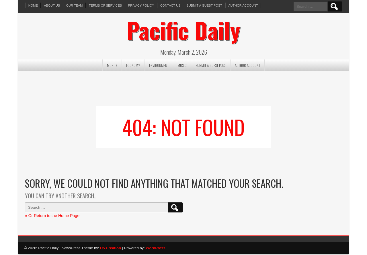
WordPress (155, 249)
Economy (133, 66)
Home (33, 5)
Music (182, 66)
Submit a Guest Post (205, 5)
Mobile (112, 66)
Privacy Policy (142, 5)
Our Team (75, 5)
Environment (159, 66)
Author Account (244, 5)
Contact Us (171, 5)
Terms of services (105, 5)
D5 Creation (110, 249)
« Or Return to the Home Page (52, 216)
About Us (52, 5)
